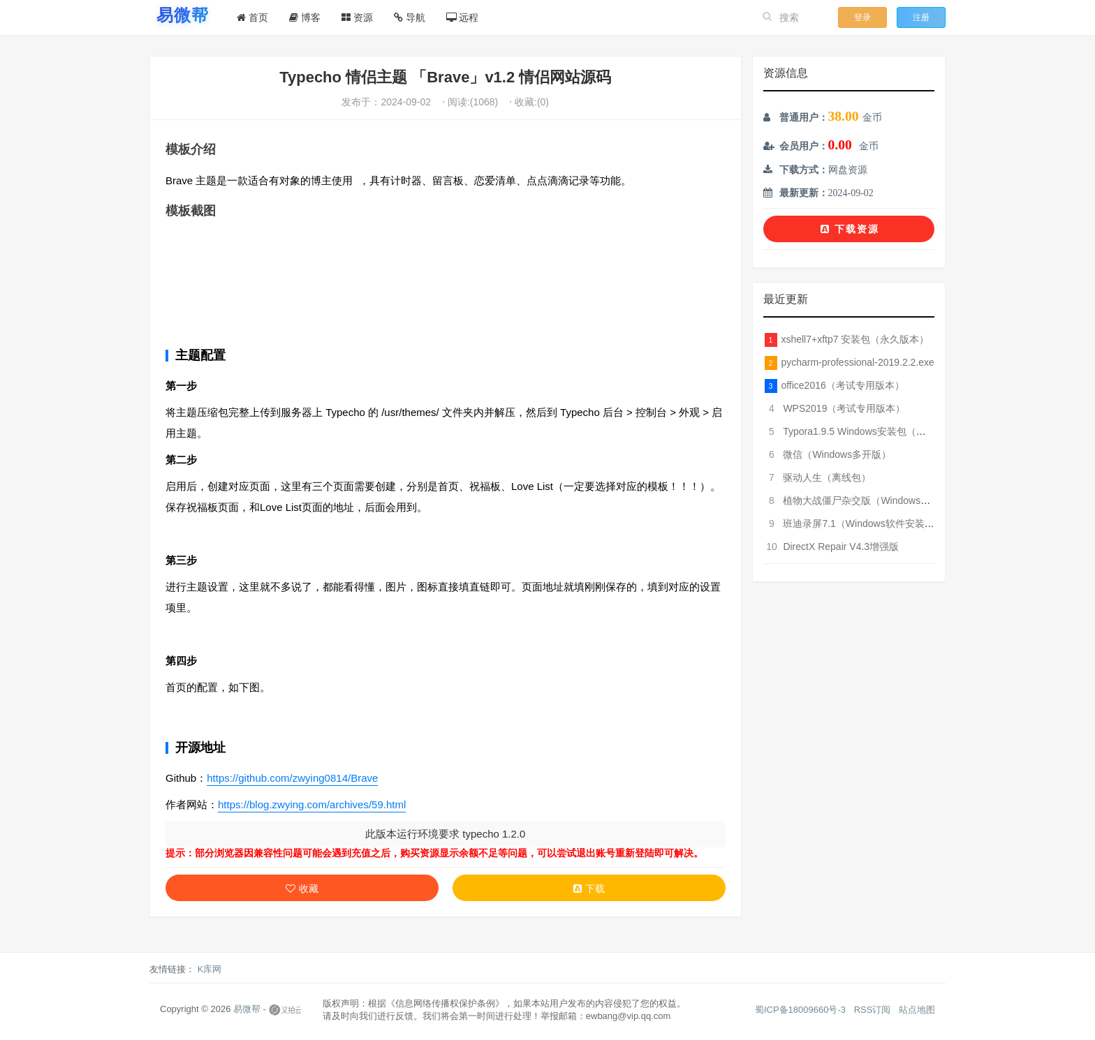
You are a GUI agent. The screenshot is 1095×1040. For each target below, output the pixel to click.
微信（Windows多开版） (837, 454)
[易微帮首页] (182, 15)
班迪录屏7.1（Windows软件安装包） (863, 523)
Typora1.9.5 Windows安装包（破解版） (869, 431)
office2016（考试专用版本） (842, 385)
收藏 (302, 888)
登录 (862, 17)
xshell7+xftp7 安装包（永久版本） (855, 339)
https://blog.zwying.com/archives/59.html (312, 804)
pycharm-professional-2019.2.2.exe (857, 362)
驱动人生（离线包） (827, 477)
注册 (921, 17)
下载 (589, 888)
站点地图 (917, 1009)
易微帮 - (249, 1009)
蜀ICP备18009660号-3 (800, 1009)
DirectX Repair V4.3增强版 (841, 546)
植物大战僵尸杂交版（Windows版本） (866, 500)
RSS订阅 (872, 1009)
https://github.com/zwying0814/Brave (292, 778)
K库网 (210, 969)
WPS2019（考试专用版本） (844, 408)
